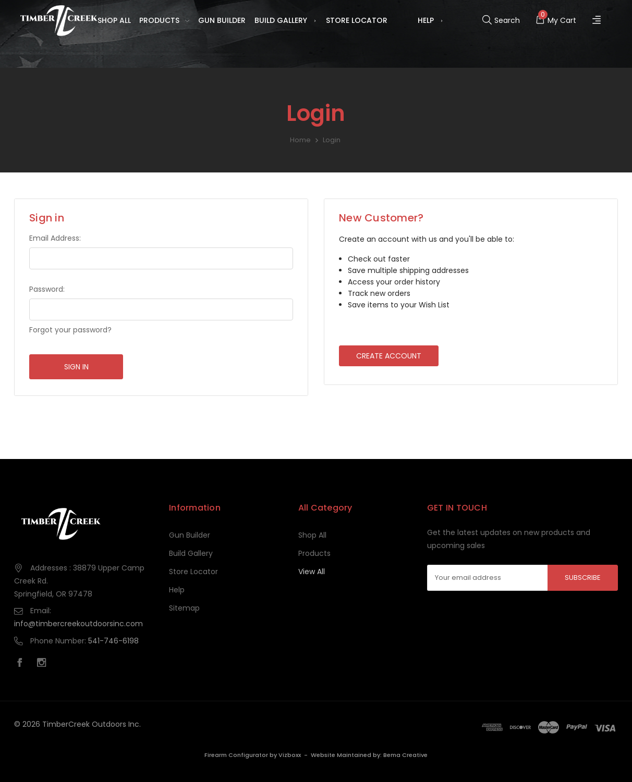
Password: (47, 289)
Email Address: (55, 238)
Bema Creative (405, 755)
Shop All (114, 20)
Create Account (388, 356)
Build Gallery (285, 20)
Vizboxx (289, 755)
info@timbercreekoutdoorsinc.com (78, 623)
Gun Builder (222, 20)
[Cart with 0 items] (556, 20)
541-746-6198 (113, 641)
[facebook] (22, 663)
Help (431, 20)
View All (311, 571)
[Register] (598, 21)
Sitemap (184, 608)
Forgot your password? (70, 330)
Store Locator (356, 20)
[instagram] (44, 663)
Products (164, 20)
